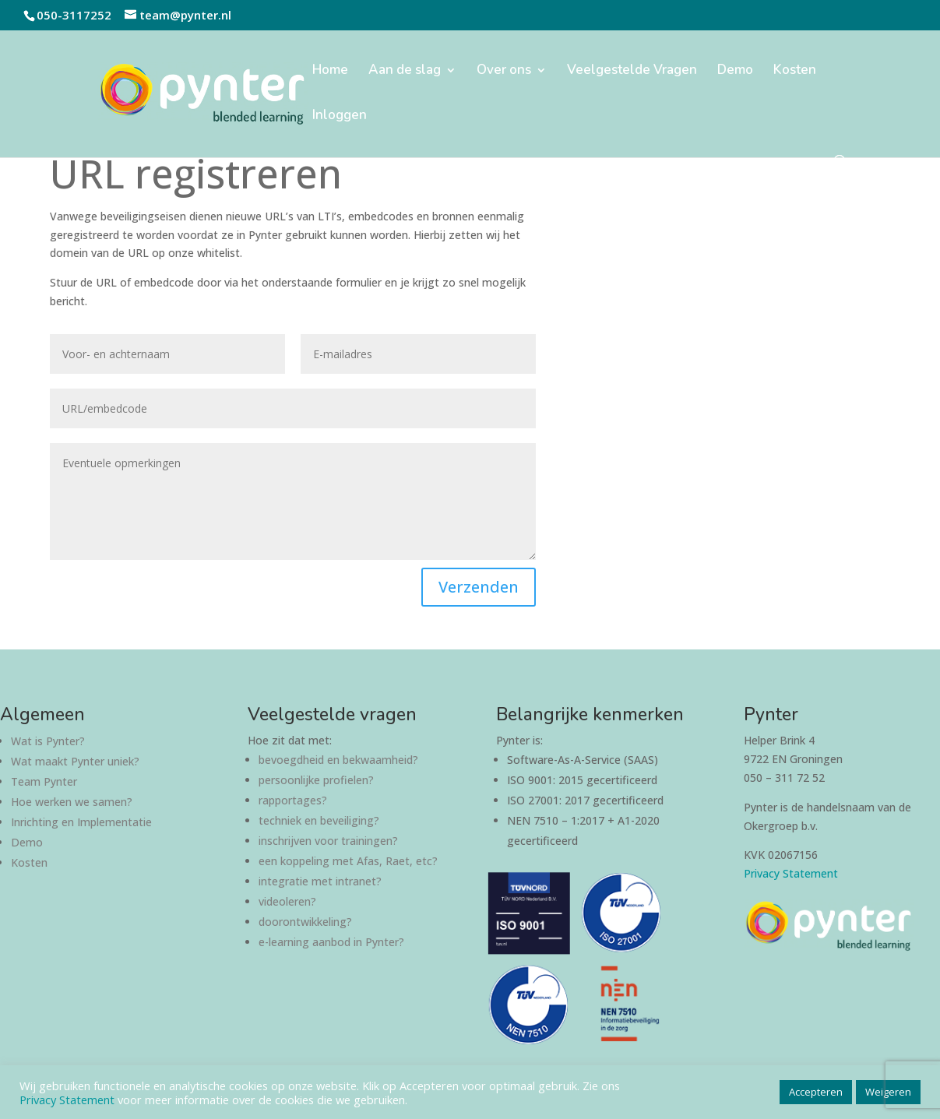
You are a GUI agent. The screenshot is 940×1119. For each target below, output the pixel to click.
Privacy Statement (791, 873)
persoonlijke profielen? (316, 779)
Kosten (794, 72)
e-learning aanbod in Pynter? (331, 941)
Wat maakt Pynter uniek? (75, 761)
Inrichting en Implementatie (81, 822)
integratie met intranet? (320, 881)
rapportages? (293, 800)
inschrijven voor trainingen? (328, 840)
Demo (735, 72)
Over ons (504, 72)
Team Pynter (44, 781)
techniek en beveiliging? (319, 820)
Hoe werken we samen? (71, 801)
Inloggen (339, 117)
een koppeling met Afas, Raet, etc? (348, 860)
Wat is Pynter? (48, 741)
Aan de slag (404, 72)
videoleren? (287, 901)
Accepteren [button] (816, 1092)
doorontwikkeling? (305, 921)
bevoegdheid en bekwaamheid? (338, 759)
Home (330, 72)
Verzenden (478, 586)
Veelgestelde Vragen (632, 72)
